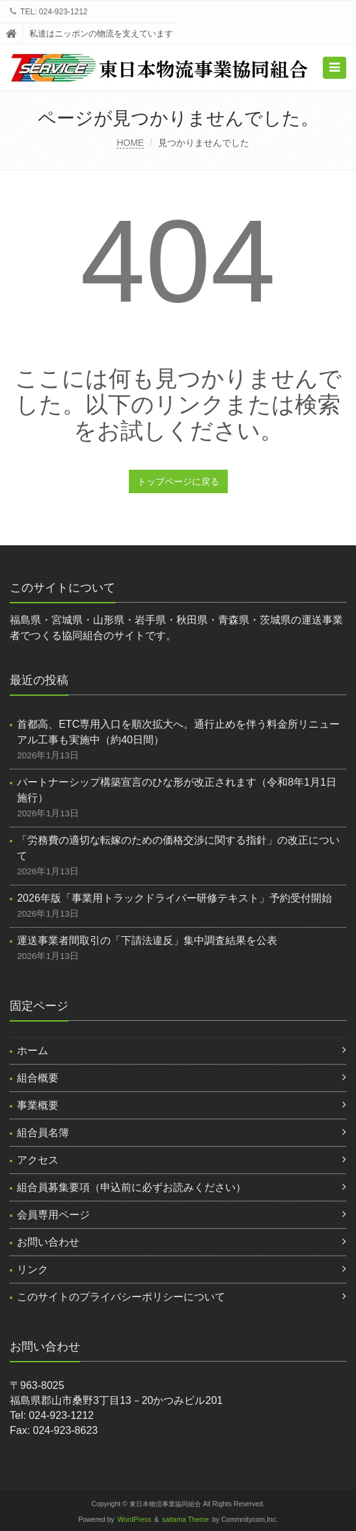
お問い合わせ (48, 1242)
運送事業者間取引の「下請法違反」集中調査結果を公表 (147, 940)
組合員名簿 (43, 1132)
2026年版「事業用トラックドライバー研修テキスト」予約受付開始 (174, 898)
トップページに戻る (178, 481)
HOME (130, 142)
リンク (32, 1269)
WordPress (135, 1519)
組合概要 (38, 1077)
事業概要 (38, 1105)
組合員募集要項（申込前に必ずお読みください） (131, 1187)
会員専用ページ (53, 1214)
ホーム (32, 1050)
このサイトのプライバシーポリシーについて (121, 1296)
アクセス (38, 1160)
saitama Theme (185, 1519)
